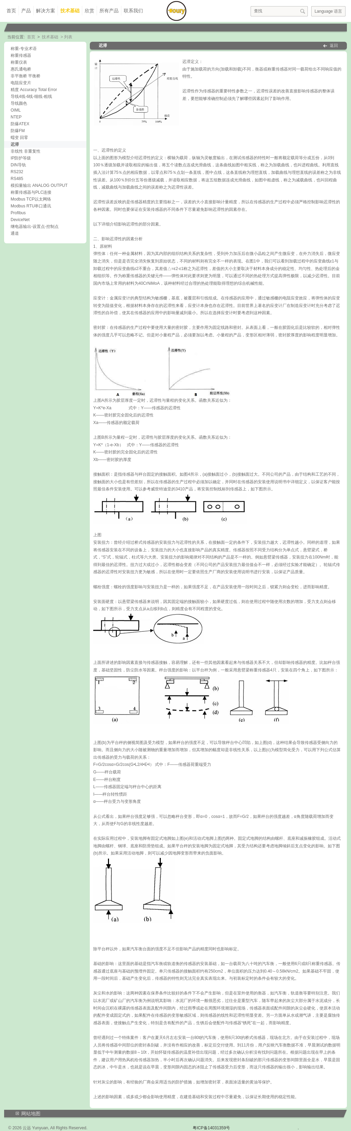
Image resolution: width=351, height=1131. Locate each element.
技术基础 (70, 10)
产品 (26, 10)
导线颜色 (19, 103)
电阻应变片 (21, 82)
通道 (15, 233)
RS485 (17, 178)
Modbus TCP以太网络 (31, 199)
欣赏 (89, 10)
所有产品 (109, 10)
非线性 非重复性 (25, 151)
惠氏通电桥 (21, 69)
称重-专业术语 (24, 48)
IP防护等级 (21, 158)
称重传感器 (21, 55)
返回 (334, 45)
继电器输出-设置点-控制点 (35, 226)
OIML (16, 110)
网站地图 (30, 1113)
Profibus (18, 212)
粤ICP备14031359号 (211, 1128)
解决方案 (45, 10)
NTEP (16, 117)
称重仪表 (19, 62)
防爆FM (18, 130)
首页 (11, 10)
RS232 (17, 171)
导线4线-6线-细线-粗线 (31, 96)
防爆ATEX (20, 123)
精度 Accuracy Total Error (34, 89)
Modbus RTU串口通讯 (31, 206)
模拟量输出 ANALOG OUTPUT (39, 185)
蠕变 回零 (19, 137)
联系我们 (133, 10)
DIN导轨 (18, 165)
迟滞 (15, 144)
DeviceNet (20, 219)
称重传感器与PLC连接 (31, 192)
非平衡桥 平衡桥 (25, 76)
